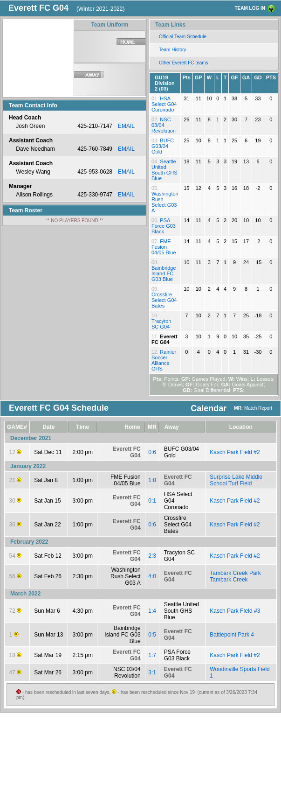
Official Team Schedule (182, 36)
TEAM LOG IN (249, 8)
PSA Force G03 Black (163, 225)
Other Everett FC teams (183, 62)
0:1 (152, 500)
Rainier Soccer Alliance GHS (163, 360)
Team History (172, 49)
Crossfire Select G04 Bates (164, 300)
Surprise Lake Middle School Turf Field (236, 480)
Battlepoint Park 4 (232, 634)
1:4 (152, 611)
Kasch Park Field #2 (235, 452)
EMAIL (126, 126)
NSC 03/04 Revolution (163, 125)
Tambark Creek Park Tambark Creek (235, 576)
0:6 (152, 452)
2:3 (152, 556)
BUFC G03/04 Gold (162, 146)
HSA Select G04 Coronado (164, 104)
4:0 (152, 576)
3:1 (152, 672)
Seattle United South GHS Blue (164, 170)
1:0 (152, 480)
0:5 (152, 634)
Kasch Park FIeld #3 (235, 611)
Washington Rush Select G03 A (164, 202)
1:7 (152, 655)
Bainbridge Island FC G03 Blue (163, 273)
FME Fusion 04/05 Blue (163, 246)
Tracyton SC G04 (161, 323)
